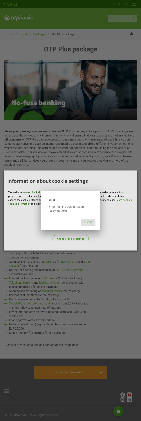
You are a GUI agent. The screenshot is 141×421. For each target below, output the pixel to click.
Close (88, 222)
